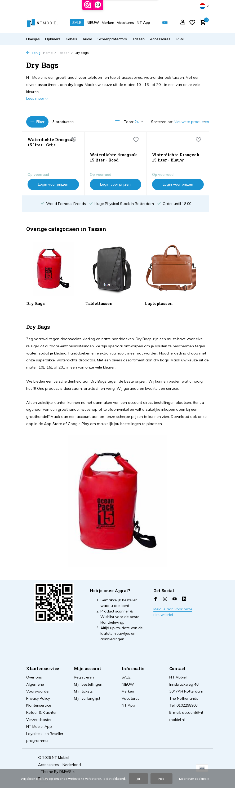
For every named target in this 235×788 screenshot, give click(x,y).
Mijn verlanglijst (87, 698)
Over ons (34, 677)
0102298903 (187, 705)
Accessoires (160, 39)
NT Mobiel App (39, 726)
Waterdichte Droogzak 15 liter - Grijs (51, 142)
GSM (180, 39)
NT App (143, 22)
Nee (161, 779)
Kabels (71, 39)
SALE (76, 22)
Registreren (84, 677)
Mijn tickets (83, 691)
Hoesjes (33, 39)
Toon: (129, 121)
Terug (33, 53)
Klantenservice (38, 705)
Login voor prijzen (53, 184)
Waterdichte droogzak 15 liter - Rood (113, 157)
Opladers (52, 39)
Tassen (138, 39)
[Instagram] (165, 599)
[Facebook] (155, 599)
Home (49, 53)
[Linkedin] (184, 599)
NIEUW (93, 22)
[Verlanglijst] (192, 22)
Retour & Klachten (41, 712)
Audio (87, 39)
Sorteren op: (162, 121)
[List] (117, 122)
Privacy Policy (38, 698)
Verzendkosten (39, 719)
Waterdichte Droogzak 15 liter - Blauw (175, 157)
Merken (108, 22)
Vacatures (125, 22)
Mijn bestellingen (88, 684)
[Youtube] (174, 599)
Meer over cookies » (194, 779)
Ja (138, 779)
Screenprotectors (112, 39)
